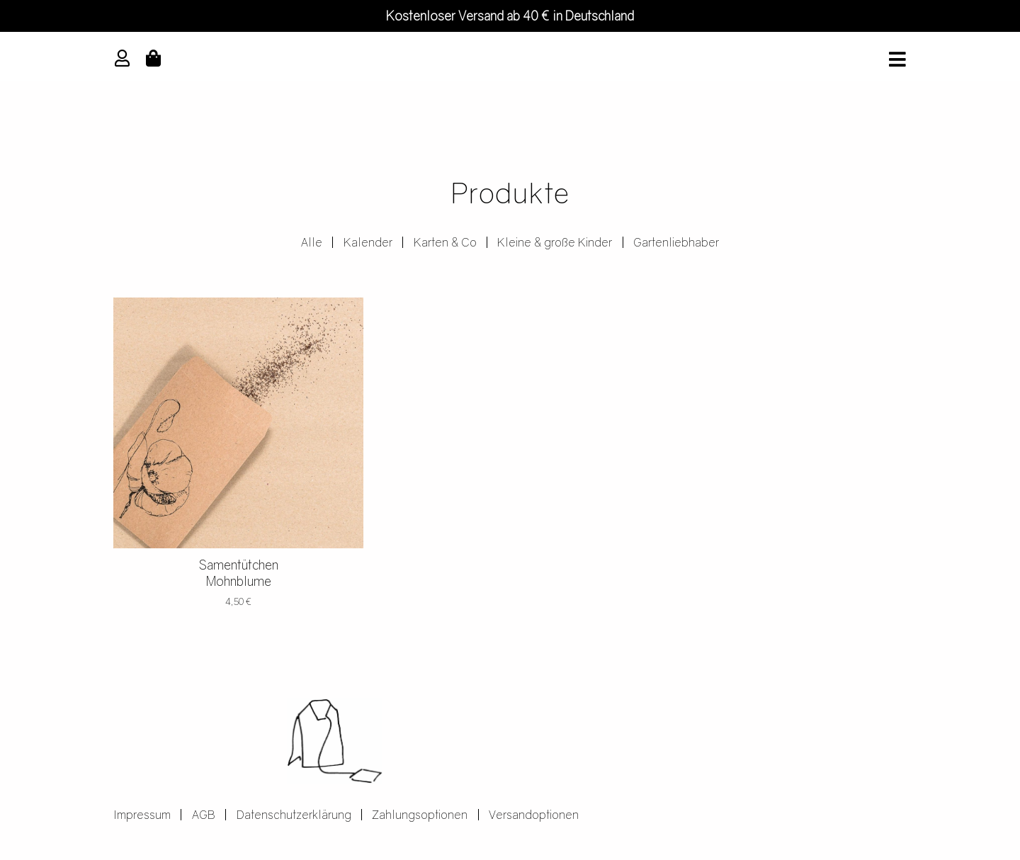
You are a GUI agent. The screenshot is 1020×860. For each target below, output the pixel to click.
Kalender (368, 243)
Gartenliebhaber (677, 243)
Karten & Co (445, 243)
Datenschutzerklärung (294, 815)
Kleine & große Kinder (555, 243)
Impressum (142, 815)
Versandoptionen (534, 815)
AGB (203, 815)
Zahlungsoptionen (420, 815)
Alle (311, 243)
